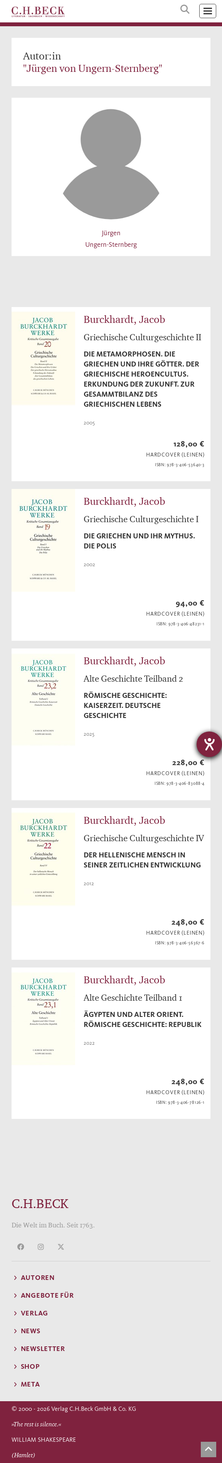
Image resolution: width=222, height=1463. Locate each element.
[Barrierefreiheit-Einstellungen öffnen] (209, 744)
